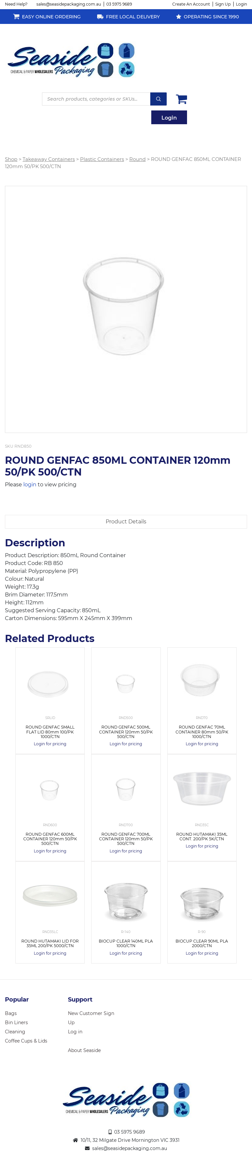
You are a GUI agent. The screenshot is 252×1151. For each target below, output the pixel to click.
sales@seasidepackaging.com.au (68, 4)
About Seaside (84, 1050)
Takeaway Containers (49, 159)
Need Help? (16, 4)
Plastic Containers (102, 159)
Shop (11, 159)
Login (241, 4)
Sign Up (223, 4)
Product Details (126, 521)
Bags (11, 1013)
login (29, 484)
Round (137, 159)
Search (158, 99)
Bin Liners (16, 1022)
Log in (75, 1032)
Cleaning (15, 1032)
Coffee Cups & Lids (26, 1041)
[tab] (126, 522)
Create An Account (191, 4)
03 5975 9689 (119, 4)
